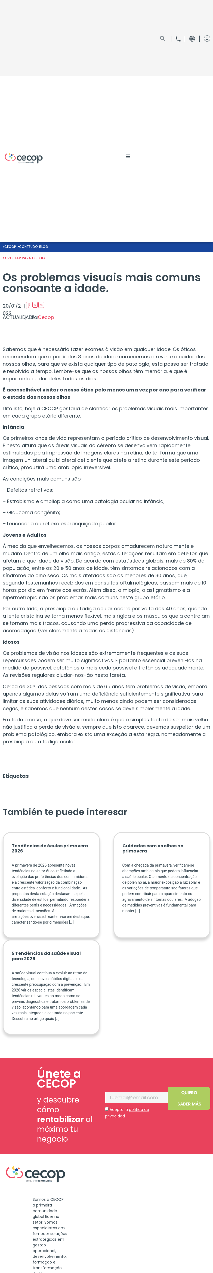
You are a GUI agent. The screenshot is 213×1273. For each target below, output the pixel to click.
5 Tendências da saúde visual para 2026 (46, 956)
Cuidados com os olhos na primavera (153, 848)
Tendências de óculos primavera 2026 (50, 848)
